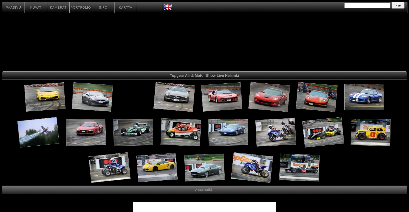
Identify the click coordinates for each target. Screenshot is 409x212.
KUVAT (35, 7)
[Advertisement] (133, 98)
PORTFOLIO (80, 7)
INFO (103, 7)
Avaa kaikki (204, 190)
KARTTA (125, 7)
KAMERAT (58, 7)
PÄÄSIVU (13, 7)
